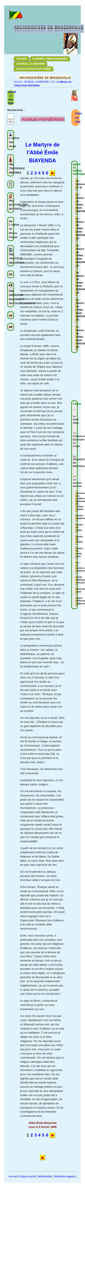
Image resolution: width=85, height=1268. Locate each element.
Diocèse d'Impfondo (77, 517)
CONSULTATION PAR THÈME (33, 68)
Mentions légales (64, 1176)
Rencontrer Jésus (77, 590)
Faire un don (79, 117)
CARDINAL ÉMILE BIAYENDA (49, 58)
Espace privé (28, 1176)
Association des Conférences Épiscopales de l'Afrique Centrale (77, 501)
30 (53, 82)
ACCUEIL (21, 58)
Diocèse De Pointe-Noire (77, 552)
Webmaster (45, 1176)
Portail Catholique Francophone (77, 579)
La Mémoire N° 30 (77, 184)
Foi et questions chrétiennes (77, 567)
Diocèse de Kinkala (77, 539)
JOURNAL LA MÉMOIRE (30, 63)
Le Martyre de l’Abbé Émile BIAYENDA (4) (77, 282)
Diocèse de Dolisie (77, 527)
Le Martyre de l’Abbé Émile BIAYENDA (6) (77, 337)
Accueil (17, 82)
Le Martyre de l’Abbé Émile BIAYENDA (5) (77, 310)
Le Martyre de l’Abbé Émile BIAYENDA (77, 202)
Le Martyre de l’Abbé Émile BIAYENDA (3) (77, 255)
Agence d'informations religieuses (77, 600)
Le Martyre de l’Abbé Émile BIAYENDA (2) (77, 228)
